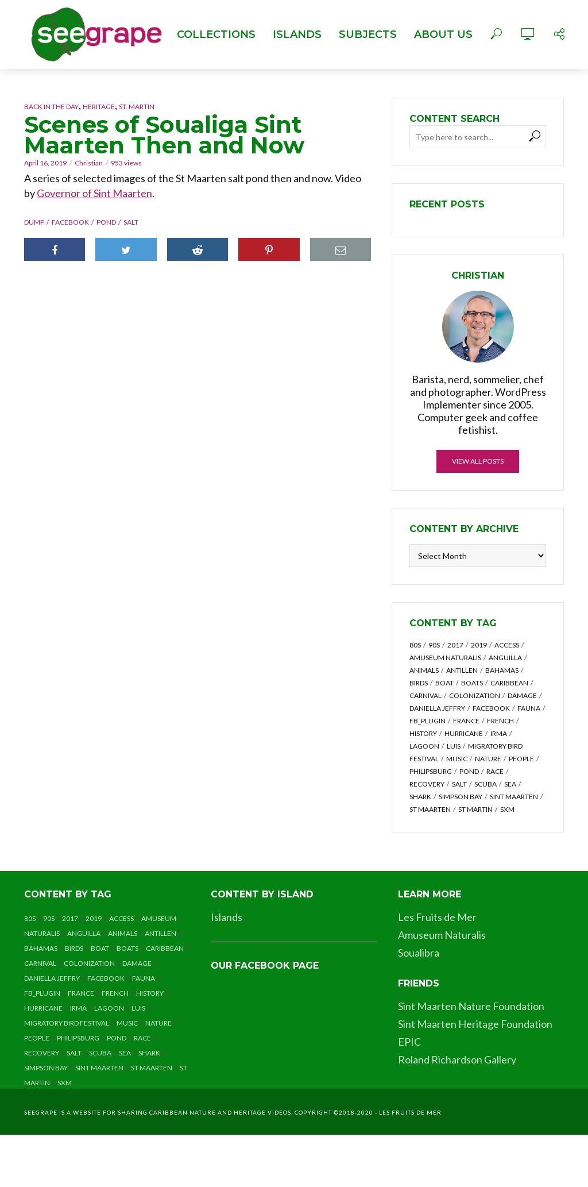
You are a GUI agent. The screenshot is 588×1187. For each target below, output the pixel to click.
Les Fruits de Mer (437, 917)
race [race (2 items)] (495, 771)
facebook (70, 222)
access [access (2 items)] (506, 645)
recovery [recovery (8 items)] (426, 784)
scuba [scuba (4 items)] (485, 784)
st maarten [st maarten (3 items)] (430, 809)
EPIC (409, 1041)
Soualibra (418, 952)
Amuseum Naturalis (442, 934)
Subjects (368, 34)
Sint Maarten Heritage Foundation (475, 1024)
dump (34, 222)
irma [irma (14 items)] (498, 733)
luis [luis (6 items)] (454, 746)
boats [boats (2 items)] (472, 683)
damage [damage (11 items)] (522, 695)
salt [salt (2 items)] (459, 784)
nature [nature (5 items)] (488, 758)
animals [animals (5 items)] (424, 670)
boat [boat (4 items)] (444, 683)
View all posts (478, 461)
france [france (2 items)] (466, 720)
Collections (216, 34)
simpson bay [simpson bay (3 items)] (460, 796)
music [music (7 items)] (456, 758)
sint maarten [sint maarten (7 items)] (514, 796)
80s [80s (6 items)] (415, 645)
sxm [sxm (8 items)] (507, 809)
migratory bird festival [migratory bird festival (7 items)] (66, 1023)
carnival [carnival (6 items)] (425, 695)
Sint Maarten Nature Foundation (471, 1006)
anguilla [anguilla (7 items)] (505, 657)
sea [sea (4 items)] (510, 784)
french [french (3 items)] (500, 720)
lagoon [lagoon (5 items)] (424, 746)
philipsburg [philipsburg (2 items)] (430, 771)
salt (130, 222)
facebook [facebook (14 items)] (491, 708)
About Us (443, 34)
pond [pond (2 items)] (469, 771)
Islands (297, 34)
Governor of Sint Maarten (94, 193)
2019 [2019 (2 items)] (479, 645)
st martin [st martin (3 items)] (475, 809)
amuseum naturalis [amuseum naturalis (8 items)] (445, 657)
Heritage (99, 106)
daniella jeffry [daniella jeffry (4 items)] (437, 708)
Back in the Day (51, 106)
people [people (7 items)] (521, 758)
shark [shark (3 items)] (420, 796)
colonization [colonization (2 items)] (474, 695)
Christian (89, 163)
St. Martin (136, 106)
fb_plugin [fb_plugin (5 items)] (427, 720)
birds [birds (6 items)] (418, 683)
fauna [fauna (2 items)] (528, 708)
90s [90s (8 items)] (434, 645)
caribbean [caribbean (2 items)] (509, 683)
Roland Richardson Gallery (457, 1059)
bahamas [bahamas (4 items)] (502, 670)
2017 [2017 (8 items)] (455, 645)
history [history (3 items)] (423, 733)
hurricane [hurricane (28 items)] (463, 733)
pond (106, 222)
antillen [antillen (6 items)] (462, 670)
